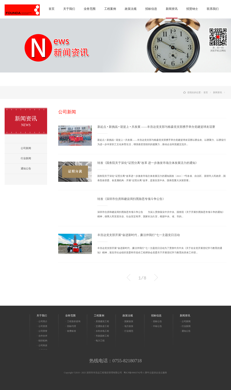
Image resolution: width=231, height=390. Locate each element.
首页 (52, 8)
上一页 (128, 277)
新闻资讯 (217, 92)
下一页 (156, 277)
